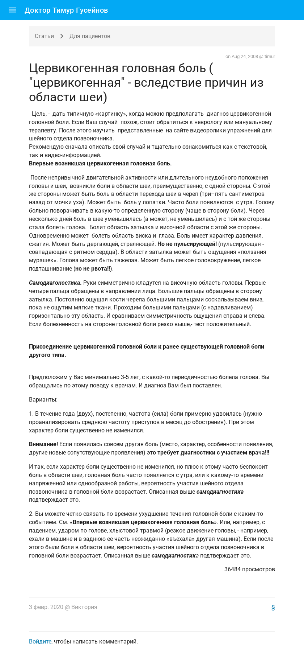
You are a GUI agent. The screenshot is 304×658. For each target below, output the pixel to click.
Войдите (40, 641)
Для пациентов (89, 36)
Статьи (44, 36)
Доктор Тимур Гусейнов (66, 10)
